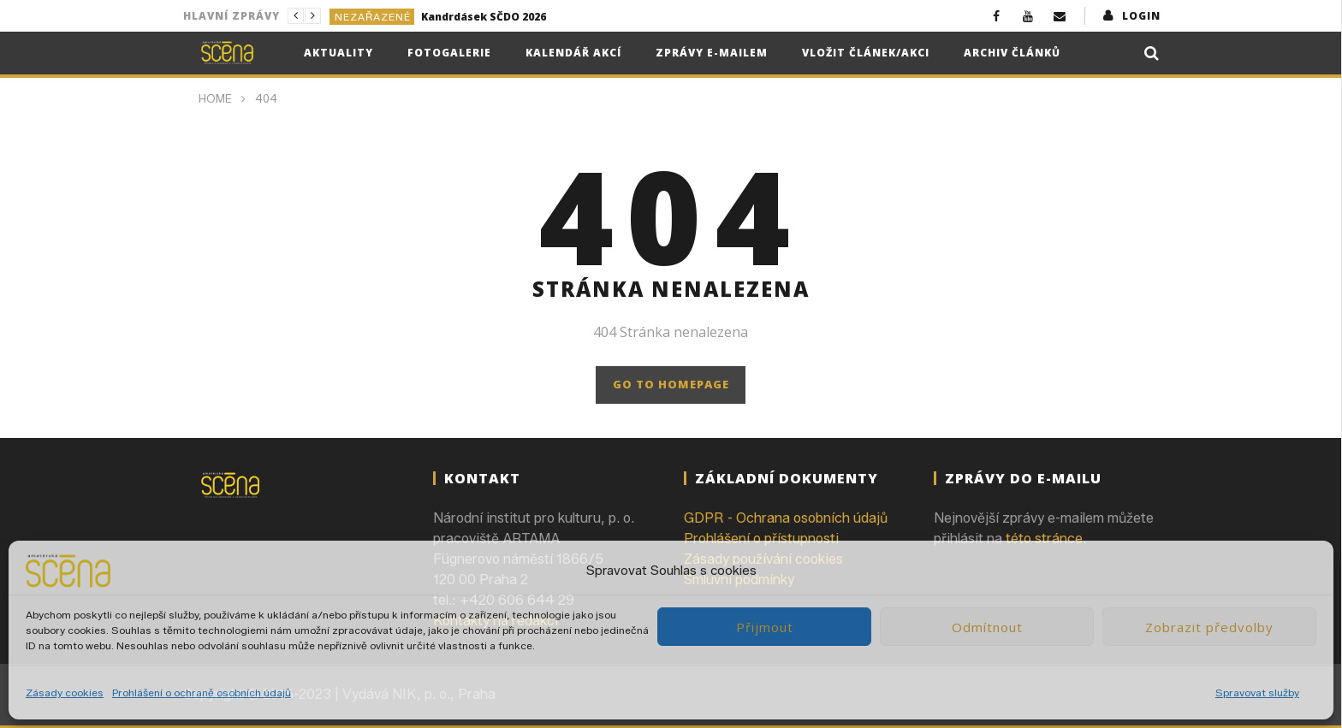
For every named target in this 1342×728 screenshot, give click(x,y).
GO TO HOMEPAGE (671, 384)
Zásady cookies (65, 692)
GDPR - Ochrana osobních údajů (786, 518)
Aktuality (338, 52)
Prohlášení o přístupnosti (761, 538)
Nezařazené (373, 16)
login (1141, 16)
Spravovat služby (1257, 692)
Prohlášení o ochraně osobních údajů (201, 692)
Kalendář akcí (573, 52)
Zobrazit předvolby (1209, 627)
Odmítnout (987, 627)
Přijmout (764, 627)
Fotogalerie (449, 52)
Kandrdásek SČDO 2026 (483, 16)
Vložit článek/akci (865, 52)
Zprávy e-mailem (712, 52)
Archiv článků (1012, 52)
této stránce (1044, 538)
